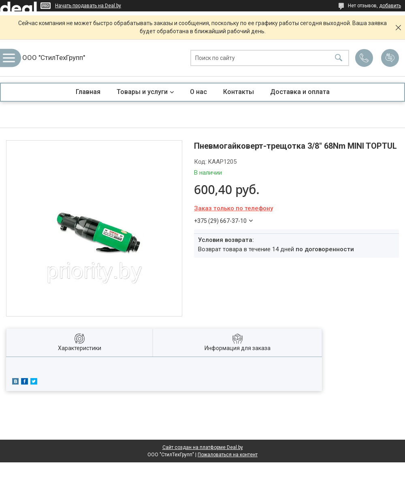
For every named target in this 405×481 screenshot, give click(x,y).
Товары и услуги (142, 92)
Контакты (238, 92)
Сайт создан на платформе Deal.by (202, 447)
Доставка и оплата (300, 92)
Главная (88, 92)
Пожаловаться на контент (228, 454)
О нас (198, 92)
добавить (390, 6)
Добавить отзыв (390, 58)
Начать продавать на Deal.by (88, 6)
